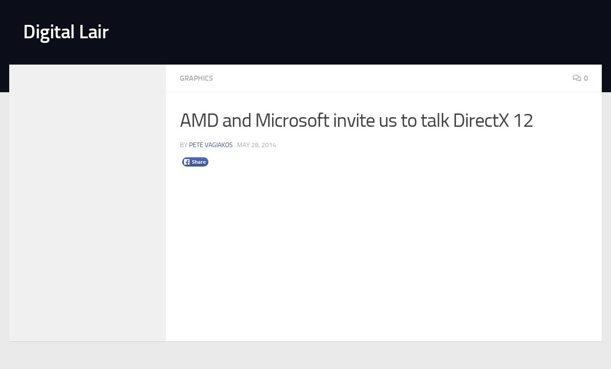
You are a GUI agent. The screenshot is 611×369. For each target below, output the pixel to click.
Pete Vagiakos (211, 145)
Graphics (196, 78)
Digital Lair (65, 31)
